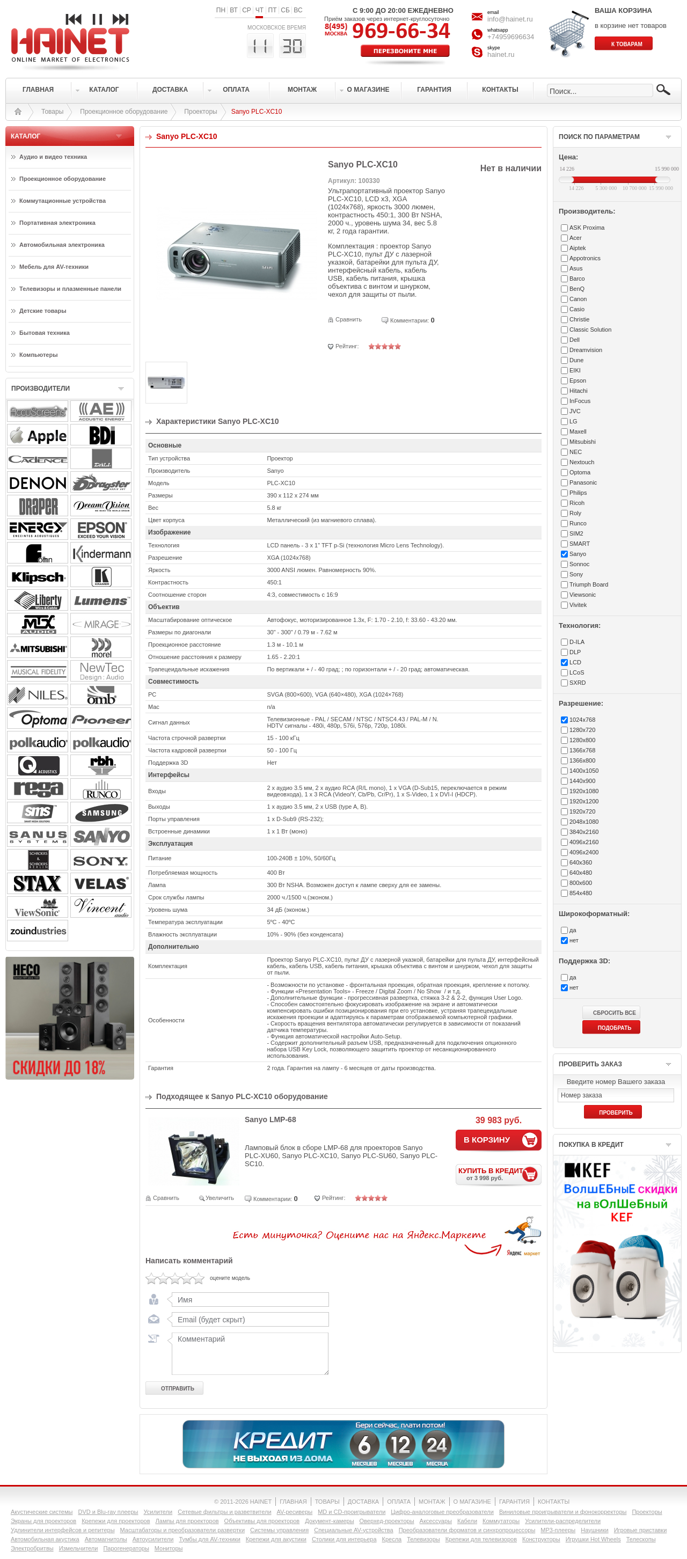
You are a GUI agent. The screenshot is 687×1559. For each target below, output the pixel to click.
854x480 (580, 893)
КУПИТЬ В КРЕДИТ (500, 1174)
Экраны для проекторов (43, 1521)
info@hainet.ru (510, 19)
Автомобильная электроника (62, 244)
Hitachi (578, 390)
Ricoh (576, 503)
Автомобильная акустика (45, 1539)
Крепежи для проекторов (116, 1521)
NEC (575, 452)
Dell (574, 339)
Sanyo (577, 554)
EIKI (575, 370)
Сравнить (348, 319)
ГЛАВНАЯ (293, 1501)
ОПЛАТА (399, 1501)
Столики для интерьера (344, 1539)
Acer (575, 238)
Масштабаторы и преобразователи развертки (182, 1530)
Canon (578, 299)
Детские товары (43, 311)
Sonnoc (579, 564)
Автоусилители (153, 1539)
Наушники (594, 1530)
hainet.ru (501, 54)
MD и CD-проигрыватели (351, 1512)
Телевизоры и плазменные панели (70, 289)
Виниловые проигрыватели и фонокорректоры (563, 1512)
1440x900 (582, 781)
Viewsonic (582, 594)
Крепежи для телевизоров (481, 1539)
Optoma (579, 472)
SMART (579, 543)
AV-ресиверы (295, 1512)
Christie (579, 319)
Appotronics (585, 258)
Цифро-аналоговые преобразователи (442, 1512)
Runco (578, 523)
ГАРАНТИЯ (514, 1501)
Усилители (157, 1512)
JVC (575, 411)
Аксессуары (436, 1521)
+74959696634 (510, 37)
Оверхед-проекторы (387, 1521)
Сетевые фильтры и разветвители (224, 1512)
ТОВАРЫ (327, 1501)
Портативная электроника (57, 222)
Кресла (392, 1539)
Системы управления (279, 1530)
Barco (577, 278)
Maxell (578, 431)
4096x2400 (583, 852)
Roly (575, 513)
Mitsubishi (582, 441)
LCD (575, 662)
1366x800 (582, 760)
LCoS (576, 672)
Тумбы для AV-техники (209, 1539)
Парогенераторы (126, 1548)
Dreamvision (585, 350)
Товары (52, 111)
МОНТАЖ (432, 1501)
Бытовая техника (44, 333)
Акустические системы (41, 1512)
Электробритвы (32, 1548)
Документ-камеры (329, 1521)
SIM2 (576, 533)
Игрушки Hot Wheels (593, 1539)
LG (573, 421)
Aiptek (577, 248)
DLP (575, 652)
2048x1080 (583, 821)
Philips (578, 492)
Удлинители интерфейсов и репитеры (63, 1530)
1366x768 (582, 750)
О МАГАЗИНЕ (472, 1501)
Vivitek (578, 605)
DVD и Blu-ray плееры (108, 1512)
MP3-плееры (557, 1530)
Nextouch (581, 462)
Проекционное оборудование (123, 111)
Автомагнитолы (106, 1539)
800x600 (580, 883)
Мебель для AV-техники (54, 267)
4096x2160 (583, 842)
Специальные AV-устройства (353, 1530)
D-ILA (576, 642)
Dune (576, 360)
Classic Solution (590, 329)
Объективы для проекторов (262, 1521)
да (572, 930)
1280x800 (582, 740)
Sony (576, 574)
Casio (576, 309)
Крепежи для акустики (276, 1539)
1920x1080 (583, 791)
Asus (575, 268)
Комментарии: (409, 320)
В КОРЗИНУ (487, 1139)
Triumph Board (588, 584)
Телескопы (641, 1539)
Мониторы (169, 1548)
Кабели (467, 1521)
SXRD (577, 682)
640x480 (580, 872)
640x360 (580, 862)
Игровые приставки (640, 1530)
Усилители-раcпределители (563, 1521)
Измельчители (78, 1548)
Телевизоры (423, 1539)
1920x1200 (583, 801)
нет (574, 940)
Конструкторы (541, 1539)
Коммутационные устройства (62, 200)
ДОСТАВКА (363, 1501)
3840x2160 (583, 832)
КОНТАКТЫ (553, 1501)
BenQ (576, 289)
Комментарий (248, 1353)
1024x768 (582, 719)
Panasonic (583, 482)
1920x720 (582, 811)
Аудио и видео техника (53, 156)
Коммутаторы (501, 1521)
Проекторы (200, 111)
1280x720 (582, 730)
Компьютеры (38, 355)
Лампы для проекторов (187, 1521)
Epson (577, 380)
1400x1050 (583, 770)
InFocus (579, 401)
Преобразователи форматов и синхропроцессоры (467, 1530)
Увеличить (220, 1198)
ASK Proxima (586, 227)
